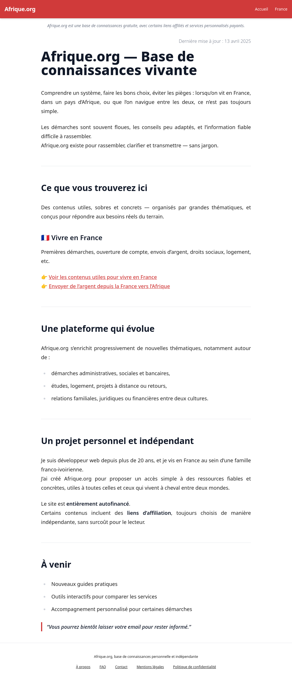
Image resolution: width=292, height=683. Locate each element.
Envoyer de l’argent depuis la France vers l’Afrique (109, 286)
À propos (83, 666)
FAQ (103, 666)
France (281, 9)
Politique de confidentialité (194, 666)
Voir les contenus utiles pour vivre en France (103, 277)
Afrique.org (20, 9)
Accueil (261, 9)
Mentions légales (150, 666)
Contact (121, 666)
